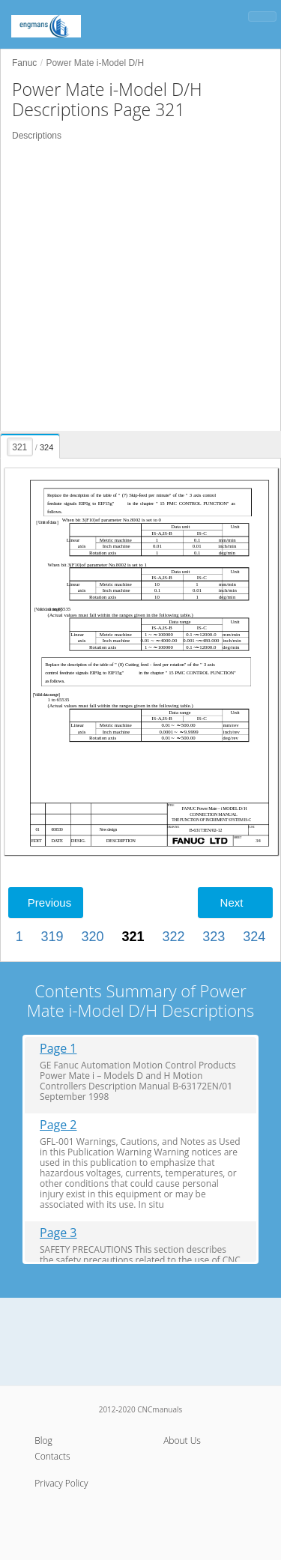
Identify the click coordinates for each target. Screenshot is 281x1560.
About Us (182, 1440)
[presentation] (30, 443)
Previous (49, 902)
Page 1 (58, 1048)
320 (93, 936)
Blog (43, 1440)
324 (254, 936)
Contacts (52, 1456)
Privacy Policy (61, 1483)
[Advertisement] (140, 286)
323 (213, 936)
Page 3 (58, 1233)
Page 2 (58, 1125)
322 (173, 936)
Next (232, 902)
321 (132, 936)
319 (52, 936)
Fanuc (24, 63)
